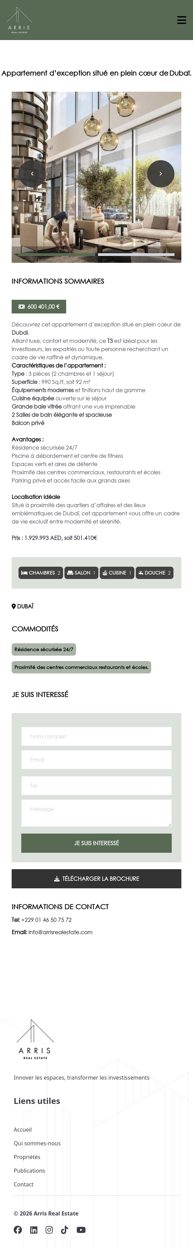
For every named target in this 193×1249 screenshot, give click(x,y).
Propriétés (27, 1157)
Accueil (23, 1129)
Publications (29, 1170)
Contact (24, 1184)
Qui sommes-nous (37, 1143)
